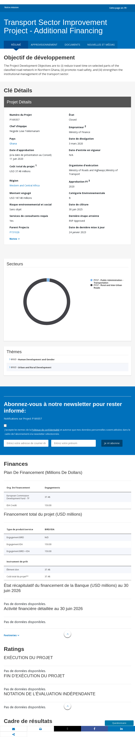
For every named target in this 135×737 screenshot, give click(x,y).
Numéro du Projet (21, 114)
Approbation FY (79, 181)
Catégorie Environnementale (87, 193)
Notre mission (12, 7)
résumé (16, 44)
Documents (72, 44)
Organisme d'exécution (83, 165)
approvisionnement (44, 44)
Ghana (13, 143)
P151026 (14, 232)
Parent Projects (19, 227)
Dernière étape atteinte (84, 216)
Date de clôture (78, 204)
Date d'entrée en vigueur (84, 150)
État (71, 114)
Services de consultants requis (29, 216)
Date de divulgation (81, 138)
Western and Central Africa (25, 185)
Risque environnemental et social (31, 204)
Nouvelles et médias (101, 44)
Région (14, 180)
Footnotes (10, 635)
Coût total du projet (23, 166)
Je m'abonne (112, 443)
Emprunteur (77, 127)
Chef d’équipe (18, 126)
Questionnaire (119, 723)
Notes (13, 238)
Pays (12, 138)
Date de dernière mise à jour (87, 227)
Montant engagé (20, 193)
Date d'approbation (22, 150)
